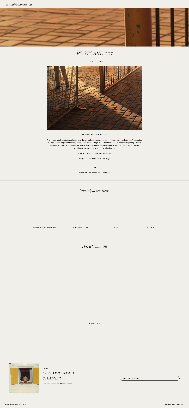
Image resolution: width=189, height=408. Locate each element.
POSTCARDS (106, 173)
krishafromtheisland (19, 4)
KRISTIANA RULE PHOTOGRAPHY (89, 173)
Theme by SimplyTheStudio (174, 404)
